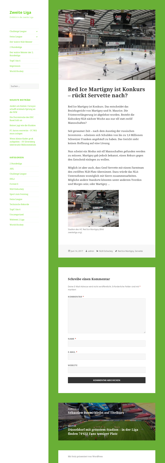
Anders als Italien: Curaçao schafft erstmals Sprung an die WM (23, 109)
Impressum (15, 66)
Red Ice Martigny (126, 251)
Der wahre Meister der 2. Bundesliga (22, 54)
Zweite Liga (20, 12)
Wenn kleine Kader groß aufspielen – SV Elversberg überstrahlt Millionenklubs (23, 141)
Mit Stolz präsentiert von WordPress (85, 456)
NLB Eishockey (17, 189)
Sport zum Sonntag (19, 194)
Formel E (14, 184)
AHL (12, 168)
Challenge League (18, 31)
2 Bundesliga (16, 47)
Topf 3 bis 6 (15, 60)
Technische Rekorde (19, 204)
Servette (139, 251)
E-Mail (72, 352)
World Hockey (17, 71)
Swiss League (16, 36)
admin (91, 251)
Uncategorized (17, 214)
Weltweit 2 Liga (17, 219)
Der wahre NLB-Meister (21, 41)
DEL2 (12, 178)
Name (72, 338)
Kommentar (76, 296)
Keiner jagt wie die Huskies (23, 125)
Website (72, 365)
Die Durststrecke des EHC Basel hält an (22, 119)
